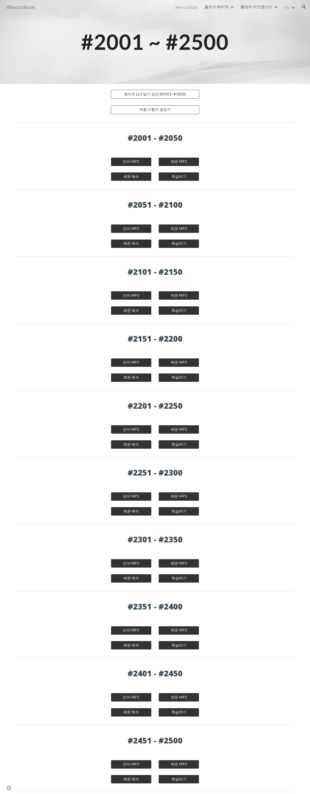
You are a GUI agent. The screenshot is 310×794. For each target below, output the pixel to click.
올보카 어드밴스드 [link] (256, 6)
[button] (304, 7)
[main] (155, 41)
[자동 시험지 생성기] (155, 110)
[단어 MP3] (131, 161)
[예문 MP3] (179, 161)
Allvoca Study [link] (186, 7)
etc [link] (287, 7)
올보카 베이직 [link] (216, 6)
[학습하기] (179, 177)
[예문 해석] (131, 177)
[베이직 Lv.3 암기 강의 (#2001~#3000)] (155, 94)
